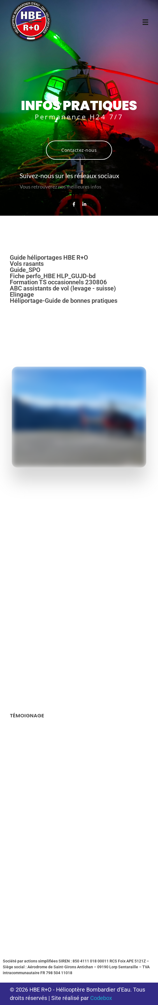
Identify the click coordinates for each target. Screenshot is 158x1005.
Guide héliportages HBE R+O (49, 257)
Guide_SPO (25, 269)
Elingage (22, 294)
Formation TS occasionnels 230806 (58, 282)
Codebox (101, 998)
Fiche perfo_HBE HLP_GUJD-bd (53, 276)
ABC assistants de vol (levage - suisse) (63, 288)
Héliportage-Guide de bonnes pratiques (63, 300)
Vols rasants (27, 263)
